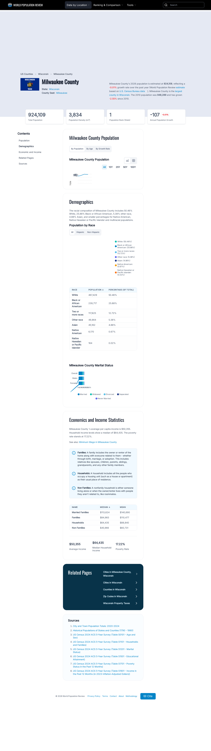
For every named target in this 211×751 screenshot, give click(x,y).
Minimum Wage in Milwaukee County (98, 473)
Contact (113, 728)
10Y (111, 167)
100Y (133, 167)
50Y (125, 167)
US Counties (27, 74)
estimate (180, 87)
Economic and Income (30, 152)
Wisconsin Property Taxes (116, 635)
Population (24, 140)
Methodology (131, 728)
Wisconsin (43, 74)
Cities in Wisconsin (112, 614)
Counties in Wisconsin (114, 621)
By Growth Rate (103, 149)
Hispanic (80, 264)
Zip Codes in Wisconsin (115, 628)
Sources (23, 163)
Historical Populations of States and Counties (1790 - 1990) (103, 662)
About (121, 728)
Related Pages (26, 157)
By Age (89, 149)
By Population (77, 149)
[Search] (186, 5)
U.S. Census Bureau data (132, 91)
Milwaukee (61, 93)
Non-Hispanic (93, 264)
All (104, 167)
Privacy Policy (94, 728)
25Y (118, 167)
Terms (105, 728)
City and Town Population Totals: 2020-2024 (96, 657)
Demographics (26, 146)
